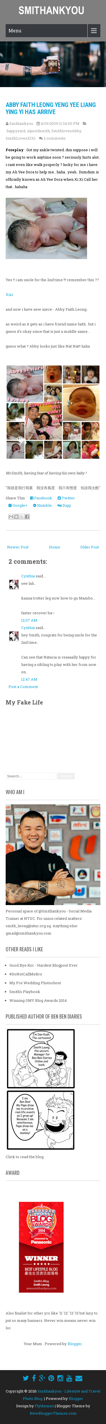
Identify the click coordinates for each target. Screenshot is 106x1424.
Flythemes (44, 1405)
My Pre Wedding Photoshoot (35, 982)
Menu (14, 30)
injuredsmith (38, 130)
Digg (64, 505)
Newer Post (18, 547)
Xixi (9, 294)
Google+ (17, 505)
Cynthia (28, 576)
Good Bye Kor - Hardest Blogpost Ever (43, 965)
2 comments (55, 138)
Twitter (66, 497)
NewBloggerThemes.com (53, 1413)
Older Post (89, 547)
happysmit (16, 130)
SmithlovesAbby (66, 130)
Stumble (42, 505)
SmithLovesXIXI (21, 138)
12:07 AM (29, 620)
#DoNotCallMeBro (25, 974)
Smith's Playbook (24, 991)
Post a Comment (23, 686)
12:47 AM (29, 679)
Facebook (41, 497)
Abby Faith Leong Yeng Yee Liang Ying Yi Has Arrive (51, 108)
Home (54, 547)
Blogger (75, 1343)
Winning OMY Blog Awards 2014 (38, 1000)
